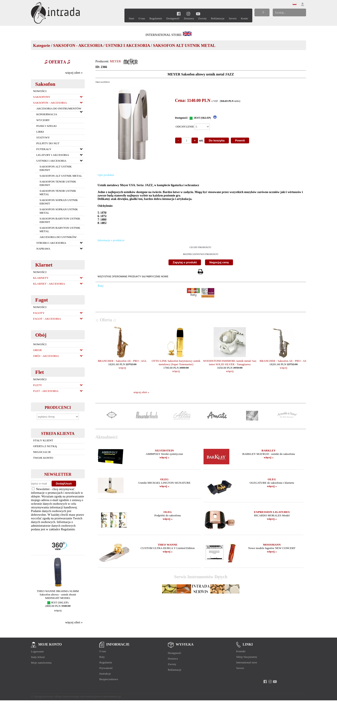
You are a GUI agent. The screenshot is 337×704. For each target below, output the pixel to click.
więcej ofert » (74, 72)
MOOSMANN (272, 544)
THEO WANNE (167, 544)
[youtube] (198, 13)
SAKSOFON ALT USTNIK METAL (184, 45)
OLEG (164, 479)
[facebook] (179, 13)
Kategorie (41, 45)
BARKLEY (269, 450)
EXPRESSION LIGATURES (272, 512)
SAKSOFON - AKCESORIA (77, 45)
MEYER (115, 61)
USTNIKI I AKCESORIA (128, 45)
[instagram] (188, 13)
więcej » (164, 457)
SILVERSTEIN (164, 450)
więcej (58, 610)
